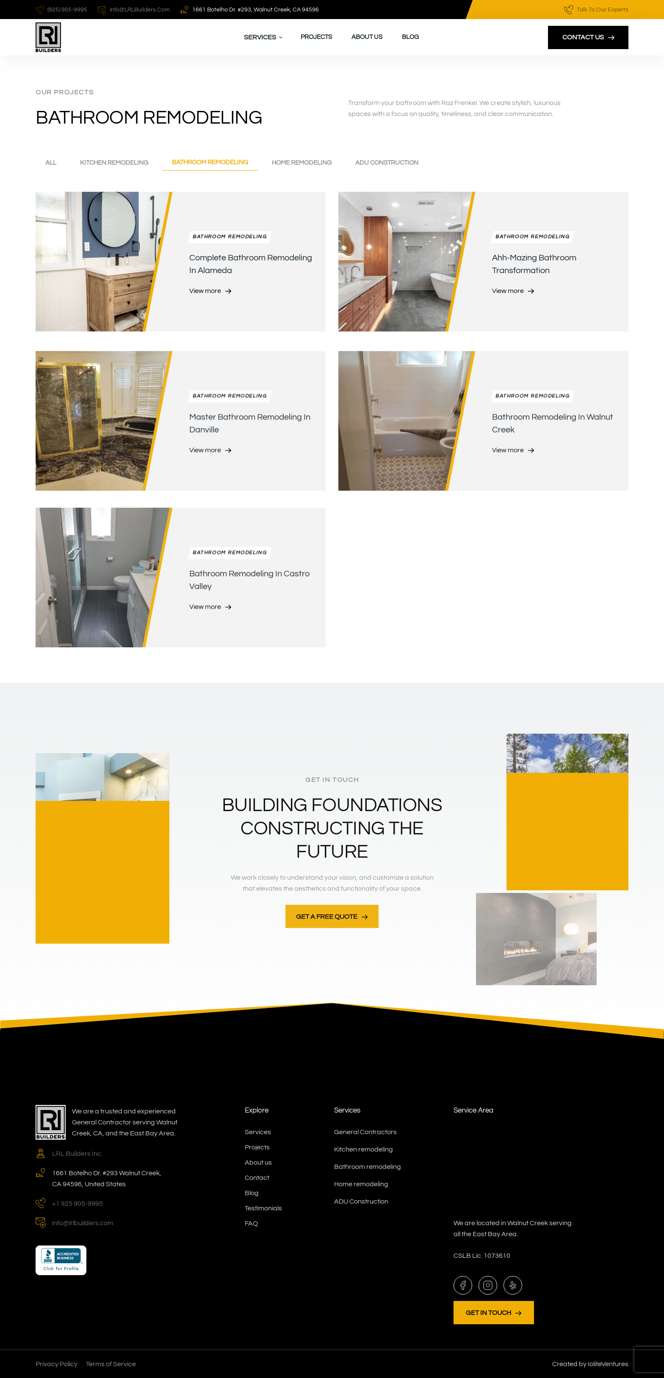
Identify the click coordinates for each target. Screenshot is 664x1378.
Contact (257, 1177)
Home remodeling (361, 1184)
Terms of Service (111, 1364)
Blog (410, 37)
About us (366, 37)
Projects (316, 37)
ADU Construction (361, 1201)
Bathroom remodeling (367, 1166)
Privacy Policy (56, 1364)
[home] (48, 37)
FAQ (251, 1223)
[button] (263, 37)
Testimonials (263, 1208)
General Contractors (365, 1132)
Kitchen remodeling (363, 1149)
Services (258, 1132)
